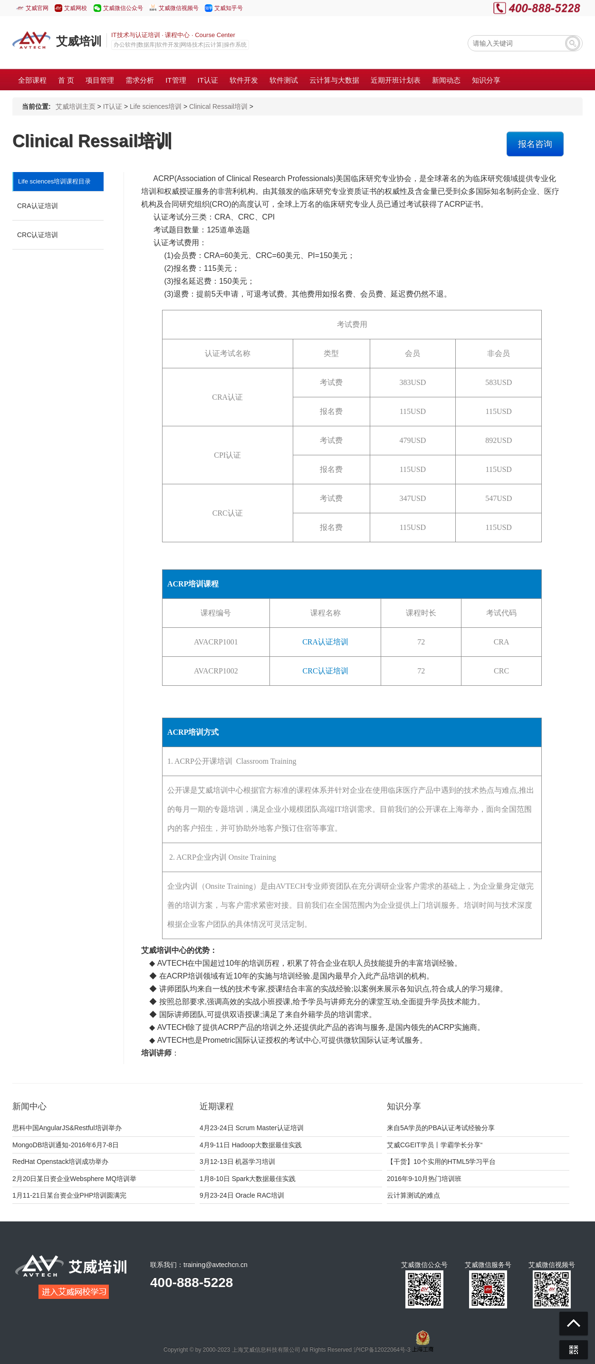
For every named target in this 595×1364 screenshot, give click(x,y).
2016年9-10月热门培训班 (424, 1178)
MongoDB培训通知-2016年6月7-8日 (65, 1145)
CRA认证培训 (37, 206)
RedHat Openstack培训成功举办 (60, 1161)
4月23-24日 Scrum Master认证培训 (252, 1128)
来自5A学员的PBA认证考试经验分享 (441, 1128)
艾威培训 (79, 41)
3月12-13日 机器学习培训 (237, 1161)
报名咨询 (535, 144)
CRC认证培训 (37, 235)
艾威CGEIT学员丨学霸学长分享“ (434, 1145)
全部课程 (32, 80)
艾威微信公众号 (123, 8)
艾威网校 (75, 8)
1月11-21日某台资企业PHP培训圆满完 (69, 1195)
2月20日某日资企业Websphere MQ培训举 (74, 1178)
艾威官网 (37, 8)
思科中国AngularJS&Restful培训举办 (67, 1128)
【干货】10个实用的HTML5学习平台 (441, 1161)
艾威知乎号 (228, 8)
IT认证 (112, 106)
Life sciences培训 (156, 106)
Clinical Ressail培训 (218, 106)
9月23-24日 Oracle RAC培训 (242, 1195)
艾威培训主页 (76, 106)
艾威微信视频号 (179, 8)
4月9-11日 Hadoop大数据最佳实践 (251, 1145)
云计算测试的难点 (413, 1195)
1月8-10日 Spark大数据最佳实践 (248, 1178)
